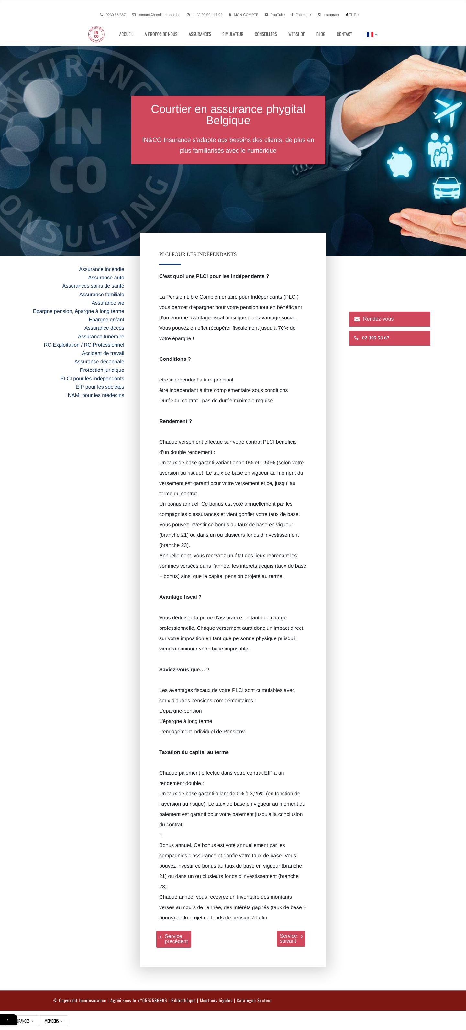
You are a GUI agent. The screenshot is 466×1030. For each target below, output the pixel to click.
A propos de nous (161, 34)
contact (344, 34)
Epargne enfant (106, 320)
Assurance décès (104, 328)
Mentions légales (216, 1000)
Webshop (296, 34)
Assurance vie (108, 303)
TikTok (352, 15)
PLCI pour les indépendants (92, 378)
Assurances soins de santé (93, 286)
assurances (20, 1021)
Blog (321, 34)
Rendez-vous (378, 319)
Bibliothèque (183, 1000)
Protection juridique (102, 370)
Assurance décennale (99, 362)
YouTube (275, 15)
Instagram (328, 15)
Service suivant (291, 938)
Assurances (200, 34)
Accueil (126, 34)
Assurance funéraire (101, 336)
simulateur (232, 34)
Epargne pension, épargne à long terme (78, 311)
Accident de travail (103, 353)
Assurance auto (106, 278)
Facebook (301, 15)
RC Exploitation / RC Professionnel (84, 345)
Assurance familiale (101, 294)
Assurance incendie (101, 269)
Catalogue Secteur (254, 1000)
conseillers (266, 34)
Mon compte (246, 15)
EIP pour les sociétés (100, 387)
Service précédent (174, 939)
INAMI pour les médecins (95, 395)
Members (52, 1021)
